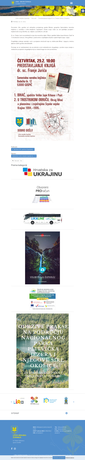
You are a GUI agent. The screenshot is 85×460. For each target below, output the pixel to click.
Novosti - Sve (17, 160)
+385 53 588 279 (62, 427)
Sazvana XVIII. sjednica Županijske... (22, 149)
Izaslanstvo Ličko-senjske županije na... (23, 156)
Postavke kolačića (70, 457)
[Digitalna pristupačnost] (83, 11)
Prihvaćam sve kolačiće (59, 457)
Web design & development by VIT (59, 455)
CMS (70, 455)
